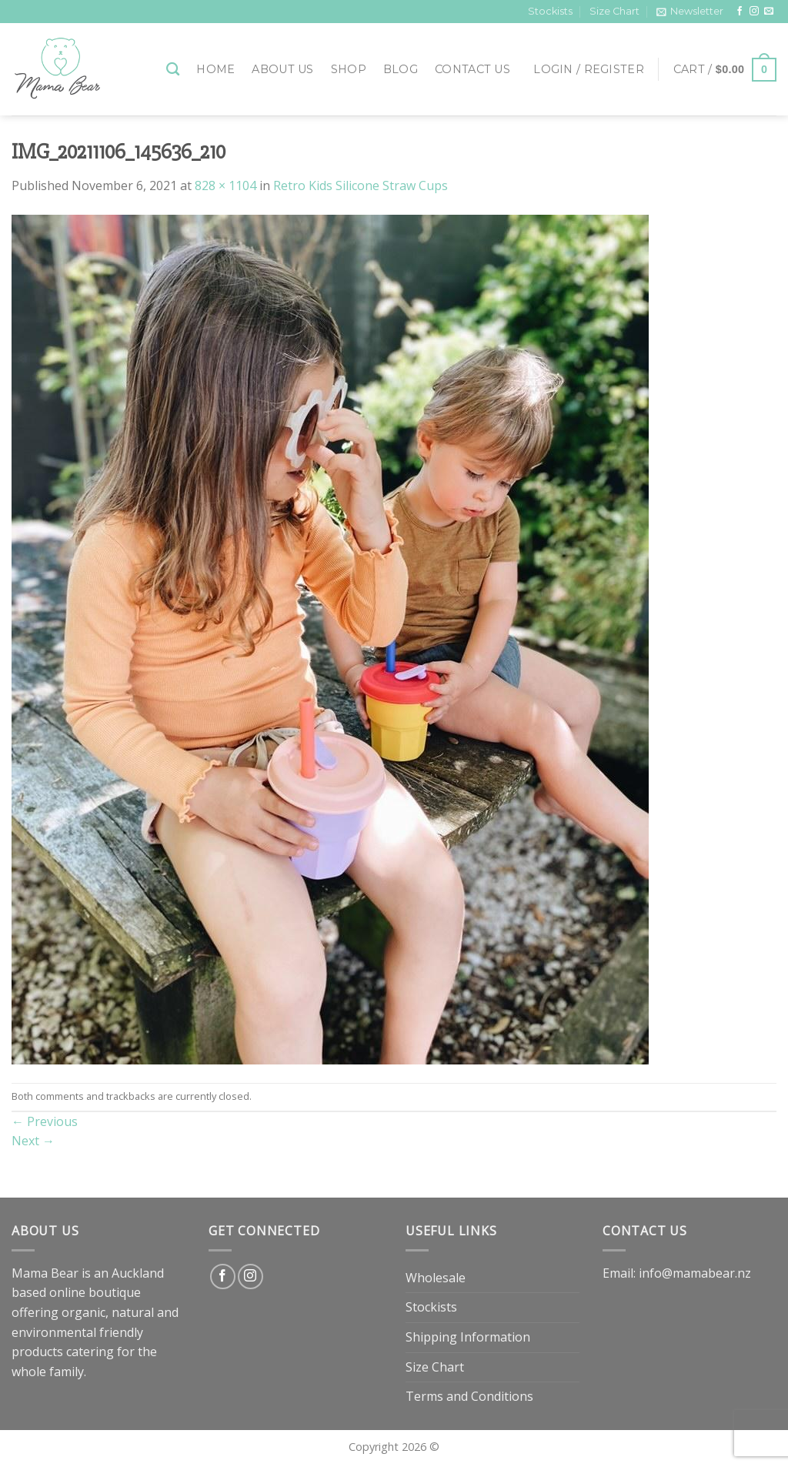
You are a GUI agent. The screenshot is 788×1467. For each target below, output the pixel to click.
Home (215, 69)
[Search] (172, 69)
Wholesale (436, 1277)
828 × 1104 (225, 185)
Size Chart (614, 11)
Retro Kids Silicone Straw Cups (360, 185)
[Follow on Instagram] (754, 11)
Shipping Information (468, 1336)
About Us (282, 69)
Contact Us (472, 69)
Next (33, 1140)
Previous (45, 1121)
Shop (348, 69)
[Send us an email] (768, 11)
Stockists (550, 11)
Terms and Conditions (469, 1396)
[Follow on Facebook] (739, 11)
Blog (400, 69)
